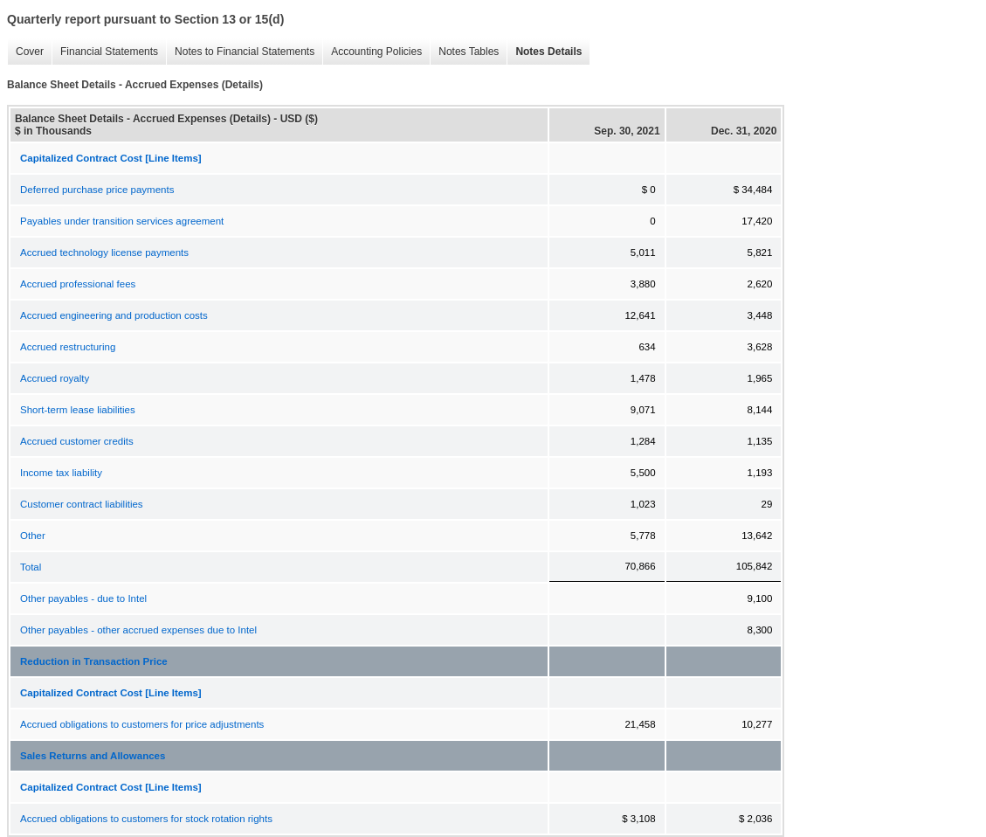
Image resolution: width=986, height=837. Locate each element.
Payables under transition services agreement (122, 221)
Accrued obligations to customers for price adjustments (142, 724)
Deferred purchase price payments (97, 189)
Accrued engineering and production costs (114, 315)
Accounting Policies (372, 52)
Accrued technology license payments (104, 252)
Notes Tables (464, 52)
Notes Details (544, 52)
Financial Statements (105, 52)
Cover (25, 52)
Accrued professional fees (77, 284)
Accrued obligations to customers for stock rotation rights (146, 818)
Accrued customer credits (77, 441)
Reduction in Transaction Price (94, 661)
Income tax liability (61, 472)
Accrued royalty (54, 378)
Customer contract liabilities (81, 504)
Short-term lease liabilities (77, 410)
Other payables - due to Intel (83, 598)
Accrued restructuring (67, 347)
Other (32, 535)
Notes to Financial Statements (240, 52)
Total (30, 567)
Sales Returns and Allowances (92, 756)
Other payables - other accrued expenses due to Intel (138, 630)
